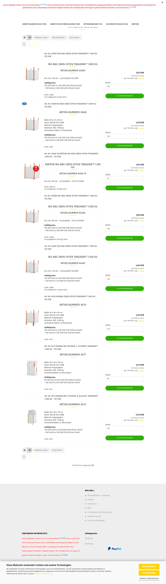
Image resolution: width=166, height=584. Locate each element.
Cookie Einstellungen (96, 520)
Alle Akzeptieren (149, 566)
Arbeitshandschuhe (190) (34, 24)
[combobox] (41, 37)
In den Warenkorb (125, 96)
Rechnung (89, 544)
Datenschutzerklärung (43, 574)
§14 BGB (44, 4)
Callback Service (94, 516)
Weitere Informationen (149, 578)
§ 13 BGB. (133, 7)
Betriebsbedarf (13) (93, 24)
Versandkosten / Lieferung (99, 495)
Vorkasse (88, 538)
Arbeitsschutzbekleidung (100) (65, 24)
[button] (24, 37)
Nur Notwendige (149, 573)
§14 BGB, (63, 538)
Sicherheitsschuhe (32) (117, 24)
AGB (89, 508)
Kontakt (91, 500)
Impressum (92, 504)
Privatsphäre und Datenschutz (100, 512)
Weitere (135, 24)
